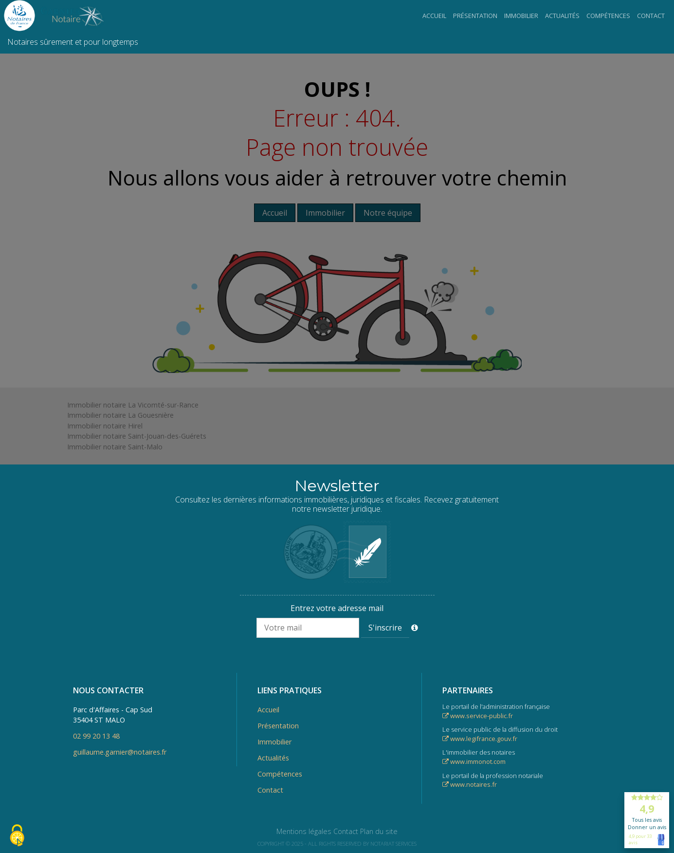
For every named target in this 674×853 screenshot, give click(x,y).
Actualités (562, 15)
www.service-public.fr (477, 715)
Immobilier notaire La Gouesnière (120, 415)
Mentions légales (303, 831)
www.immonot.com (474, 761)
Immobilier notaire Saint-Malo (115, 446)
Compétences (608, 15)
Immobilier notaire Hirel (105, 425)
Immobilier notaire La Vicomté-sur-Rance (133, 404)
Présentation (475, 15)
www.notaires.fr (469, 784)
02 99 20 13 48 (96, 736)
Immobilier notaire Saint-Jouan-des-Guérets (136, 436)
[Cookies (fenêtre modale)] (17, 836)
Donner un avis (647, 827)
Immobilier (521, 15)
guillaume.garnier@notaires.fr (119, 752)
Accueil (434, 15)
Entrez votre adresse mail (337, 608)
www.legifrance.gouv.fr (479, 738)
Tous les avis (647, 819)
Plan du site (379, 831)
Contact (651, 15)
